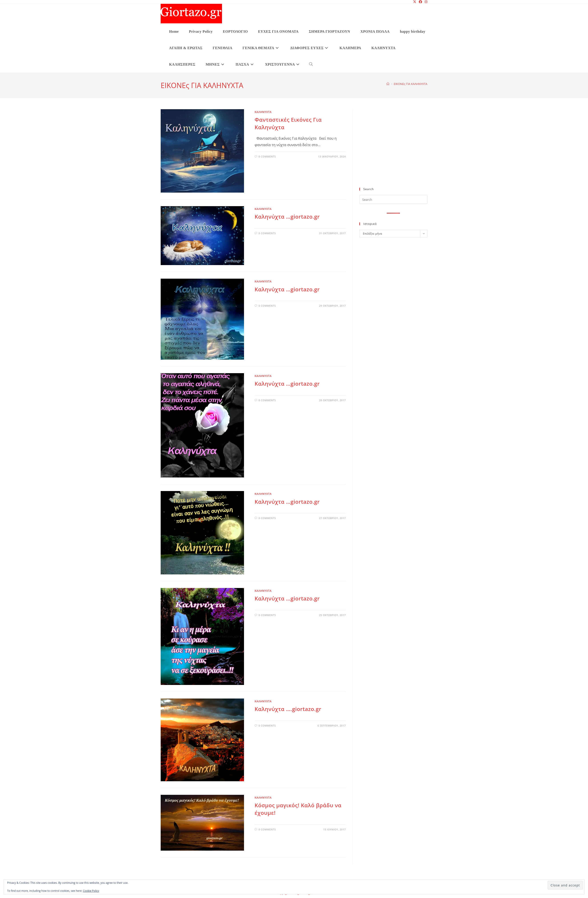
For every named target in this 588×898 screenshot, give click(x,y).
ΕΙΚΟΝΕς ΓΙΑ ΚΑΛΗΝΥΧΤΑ (410, 84)
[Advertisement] (393, 151)
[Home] (387, 84)
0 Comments (267, 156)
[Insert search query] (393, 199)
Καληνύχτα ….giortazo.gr (288, 709)
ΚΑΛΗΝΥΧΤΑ (263, 112)
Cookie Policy (91, 891)
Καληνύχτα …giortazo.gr (287, 216)
